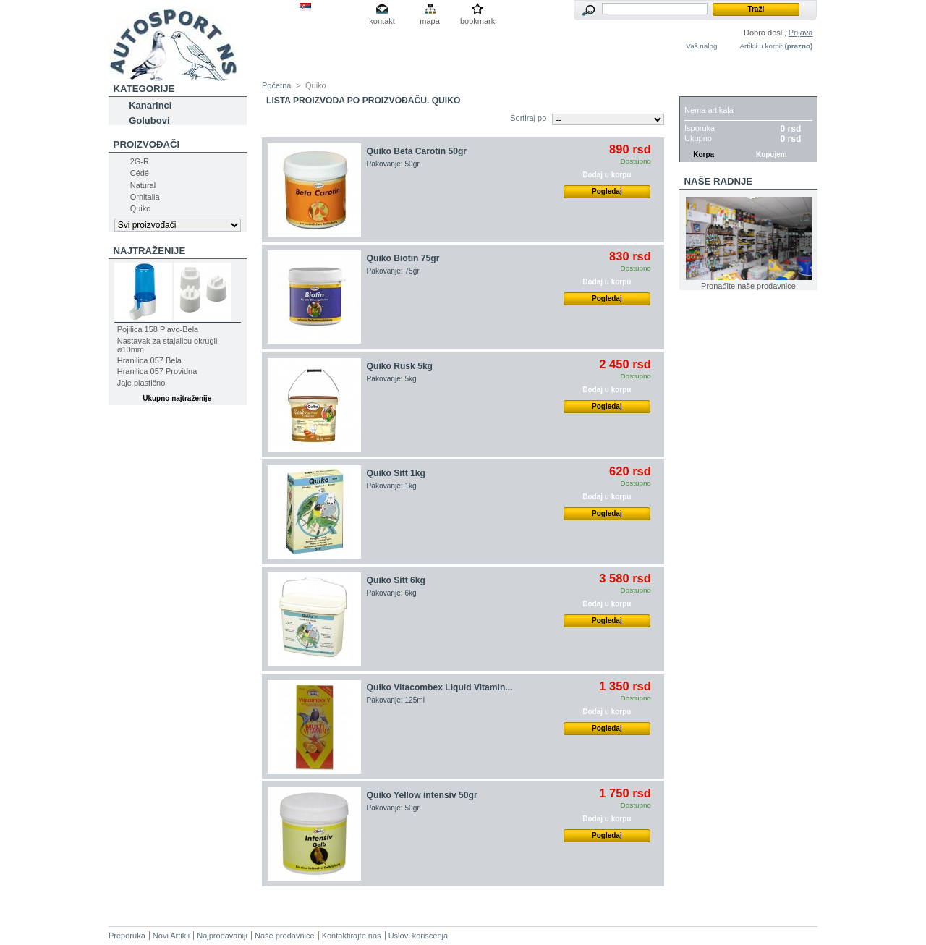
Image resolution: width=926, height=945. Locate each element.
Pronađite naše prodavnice (748, 285)
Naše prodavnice (285, 935)
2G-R (139, 161)
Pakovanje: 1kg (392, 486)
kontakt (381, 21)
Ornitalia (145, 196)
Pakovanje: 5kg (392, 379)
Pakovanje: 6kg (392, 593)
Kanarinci (150, 105)
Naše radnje (718, 181)
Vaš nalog (701, 46)
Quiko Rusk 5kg (400, 366)
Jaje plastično (141, 382)
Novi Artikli (171, 935)
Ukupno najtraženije (177, 398)
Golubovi (149, 120)
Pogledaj (607, 191)
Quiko (140, 208)
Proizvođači (147, 144)
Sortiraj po (528, 118)
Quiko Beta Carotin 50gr (417, 151)
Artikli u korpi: (760, 46)
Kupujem (771, 154)
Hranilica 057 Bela (149, 360)
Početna (276, 85)
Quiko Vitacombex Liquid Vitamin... (440, 687)
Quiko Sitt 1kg (396, 473)
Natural (143, 185)
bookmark (477, 21)
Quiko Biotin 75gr (403, 258)
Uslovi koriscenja (418, 935)
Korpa (701, 88)
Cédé (139, 173)
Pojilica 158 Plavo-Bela (158, 329)
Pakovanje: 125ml (396, 700)
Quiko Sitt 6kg (396, 580)
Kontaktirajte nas (351, 935)
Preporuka (127, 935)
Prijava (801, 32)
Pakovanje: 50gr (393, 164)
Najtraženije (150, 250)
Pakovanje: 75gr (393, 271)
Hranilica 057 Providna (157, 371)
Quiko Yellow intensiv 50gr (422, 795)
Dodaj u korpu (606, 175)
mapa (430, 21)
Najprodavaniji (222, 935)
